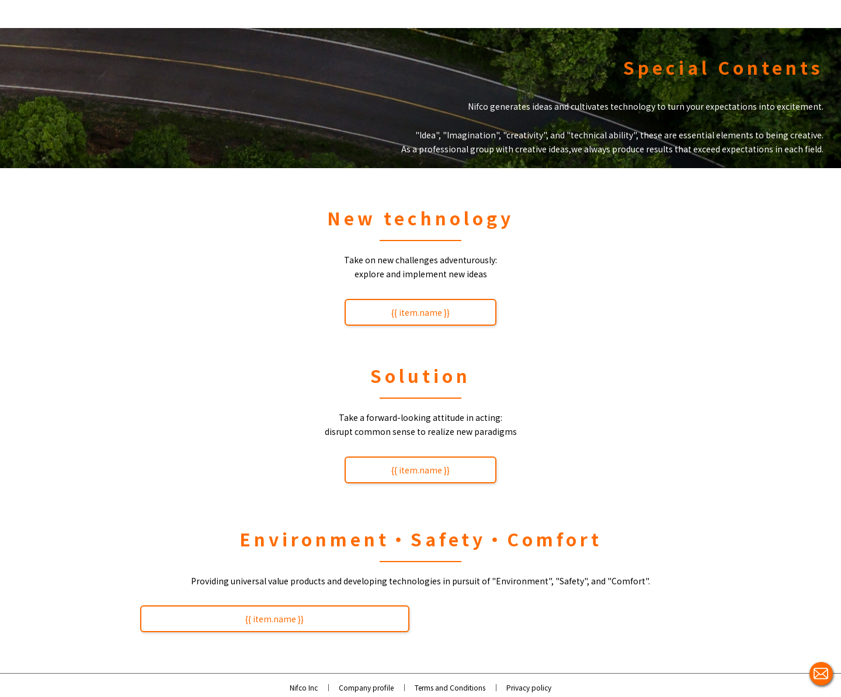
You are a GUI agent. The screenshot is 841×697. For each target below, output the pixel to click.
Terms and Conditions (450, 687)
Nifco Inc (304, 687)
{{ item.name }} (420, 312)
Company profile (366, 687)
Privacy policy (528, 687)
